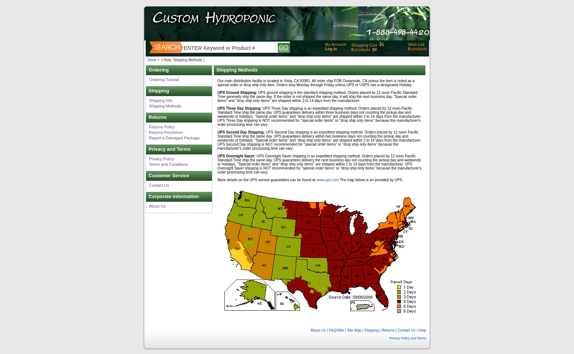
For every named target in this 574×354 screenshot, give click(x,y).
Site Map (354, 330)
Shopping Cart (364, 45)
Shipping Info (160, 100)
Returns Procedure (166, 132)
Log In (331, 49)
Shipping (372, 330)
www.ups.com (327, 180)
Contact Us (159, 185)
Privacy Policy (161, 159)
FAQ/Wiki (336, 330)
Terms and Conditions (168, 164)
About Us (157, 206)
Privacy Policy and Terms (408, 338)
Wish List (416, 44)
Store (152, 60)
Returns (388, 330)
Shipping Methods (165, 106)
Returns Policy (162, 127)
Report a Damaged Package (174, 138)
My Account (335, 44)
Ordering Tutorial (164, 79)
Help (422, 13)
